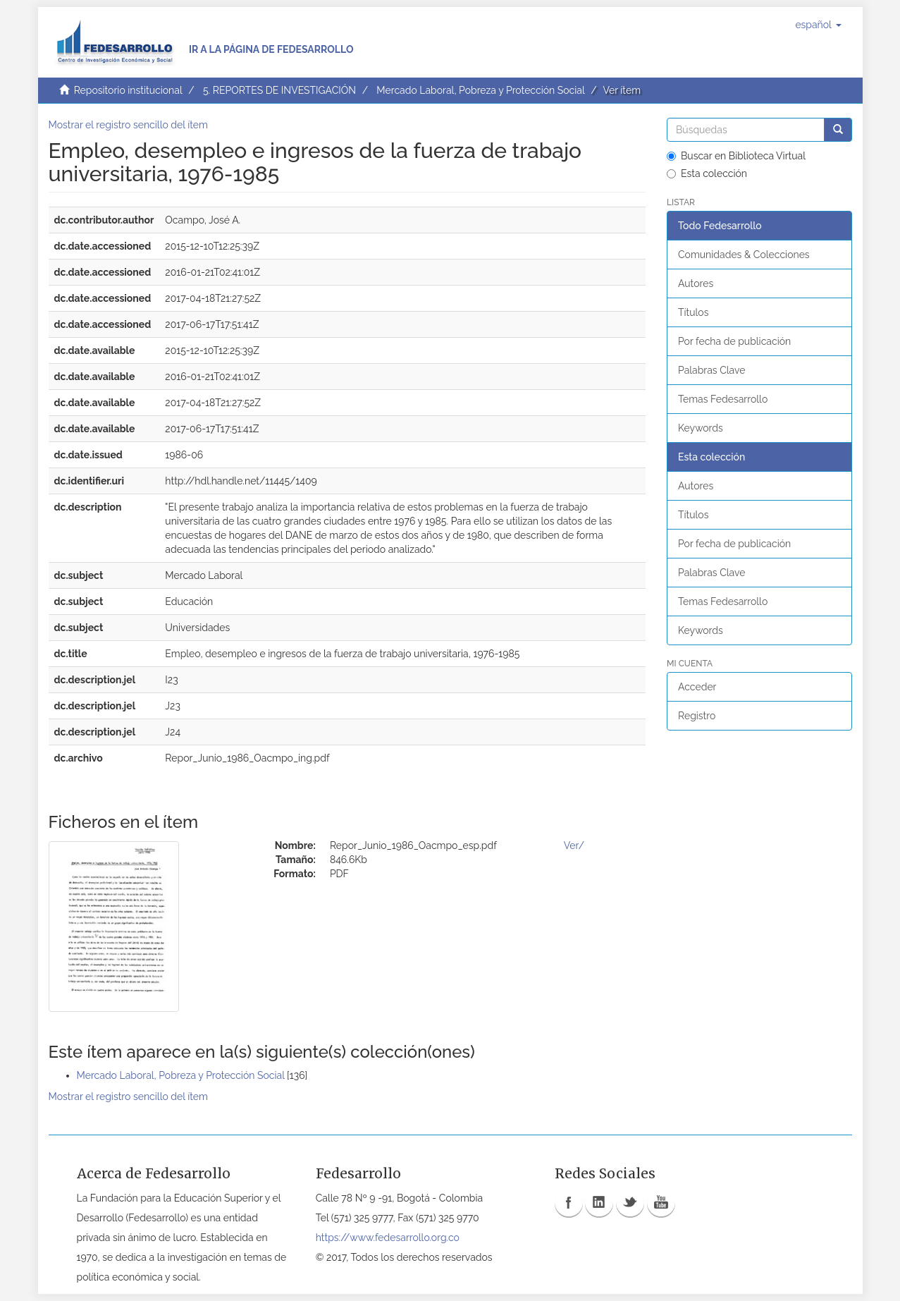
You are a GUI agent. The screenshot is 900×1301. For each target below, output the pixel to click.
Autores (695, 283)
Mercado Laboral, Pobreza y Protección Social (480, 90)
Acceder (697, 686)
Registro (696, 715)
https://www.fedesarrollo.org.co (388, 1237)
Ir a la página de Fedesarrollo (271, 49)
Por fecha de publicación (734, 341)
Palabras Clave (711, 370)
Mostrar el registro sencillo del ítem (128, 124)
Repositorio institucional (128, 90)
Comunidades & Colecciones (744, 254)
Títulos (693, 312)
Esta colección (707, 173)
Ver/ (574, 845)
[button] (817, 24)
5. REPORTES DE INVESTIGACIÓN (279, 90)
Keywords (700, 428)
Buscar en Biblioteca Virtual (736, 155)
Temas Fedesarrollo (723, 399)
